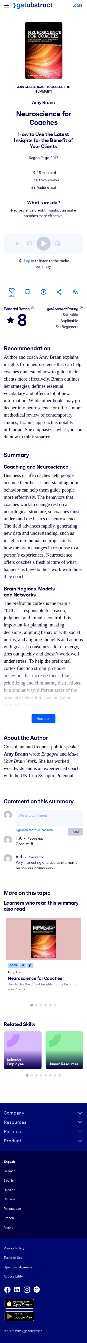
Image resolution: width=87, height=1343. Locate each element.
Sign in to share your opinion (34, 830)
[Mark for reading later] (27, 292)
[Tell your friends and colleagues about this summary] (59, 292)
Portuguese (12, 1208)
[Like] (11, 291)
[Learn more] (32, 308)
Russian (9, 1190)
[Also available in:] (75, 292)
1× (17, 243)
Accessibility (13, 1276)
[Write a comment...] (49, 818)
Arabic (8, 1227)
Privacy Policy (14, 1248)
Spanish (10, 1180)
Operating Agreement (19, 1267)
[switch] (44, 244)
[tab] (31, 1005)
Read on (43, 718)
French (9, 1218)
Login (77, 5)
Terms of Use (13, 1257)
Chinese (10, 1199)
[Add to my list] (43, 292)
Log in (29, 261)
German (9, 1171)
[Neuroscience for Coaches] (43, 939)
